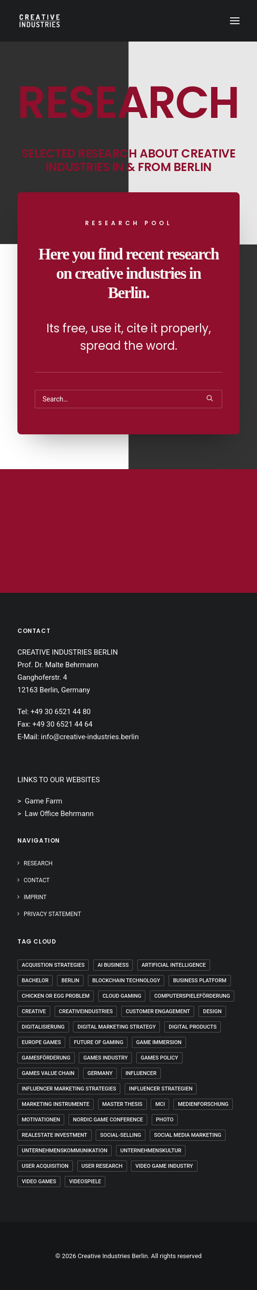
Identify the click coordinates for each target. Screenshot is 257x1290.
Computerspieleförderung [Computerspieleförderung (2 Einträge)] (192, 996)
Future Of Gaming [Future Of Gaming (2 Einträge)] (98, 1042)
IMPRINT (35, 897)
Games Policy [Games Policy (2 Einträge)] (159, 1058)
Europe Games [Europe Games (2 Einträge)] (41, 1042)
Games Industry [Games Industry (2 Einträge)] (105, 1058)
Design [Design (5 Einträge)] (212, 1011)
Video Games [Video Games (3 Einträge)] (39, 1181)
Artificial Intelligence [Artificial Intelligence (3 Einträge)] (174, 965)
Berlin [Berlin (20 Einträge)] (70, 980)
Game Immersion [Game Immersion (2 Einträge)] (159, 1042)
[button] (235, 21)
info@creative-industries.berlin (90, 736)
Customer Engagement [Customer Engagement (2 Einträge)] (158, 1011)
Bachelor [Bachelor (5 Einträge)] (35, 980)
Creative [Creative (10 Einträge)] (34, 1011)
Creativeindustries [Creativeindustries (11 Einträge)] (86, 1011)
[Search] (128, 399)
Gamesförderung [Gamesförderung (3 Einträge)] (46, 1058)
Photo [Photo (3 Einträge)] (164, 1120)
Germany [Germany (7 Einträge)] (100, 1073)
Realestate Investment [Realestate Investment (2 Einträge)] (54, 1135)
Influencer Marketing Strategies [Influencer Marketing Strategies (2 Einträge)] (69, 1089)
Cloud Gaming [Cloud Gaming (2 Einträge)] (121, 996)
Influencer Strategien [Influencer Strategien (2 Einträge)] (160, 1089)
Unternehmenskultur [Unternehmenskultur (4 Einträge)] (150, 1150)
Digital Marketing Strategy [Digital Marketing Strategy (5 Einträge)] (116, 1027)
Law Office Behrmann (59, 813)
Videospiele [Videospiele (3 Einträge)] (85, 1181)
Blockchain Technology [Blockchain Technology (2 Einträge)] (126, 980)
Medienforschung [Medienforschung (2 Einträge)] (203, 1104)
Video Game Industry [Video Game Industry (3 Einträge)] (164, 1166)
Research (38, 863)
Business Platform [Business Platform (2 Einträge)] (200, 980)
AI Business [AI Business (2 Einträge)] (113, 965)
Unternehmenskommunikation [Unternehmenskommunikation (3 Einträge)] (64, 1150)
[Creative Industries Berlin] (39, 21)
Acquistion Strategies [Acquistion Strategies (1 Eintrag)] (53, 965)
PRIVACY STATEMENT (52, 914)
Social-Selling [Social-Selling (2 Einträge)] (120, 1135)
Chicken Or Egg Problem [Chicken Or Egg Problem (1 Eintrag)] (55, 996)
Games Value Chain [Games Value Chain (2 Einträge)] (48, 1073)
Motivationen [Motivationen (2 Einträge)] (41, 1120)
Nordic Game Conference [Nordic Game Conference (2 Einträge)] (108, 1120)
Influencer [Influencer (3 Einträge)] (141, 1073)
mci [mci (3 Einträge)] (160, 1104)
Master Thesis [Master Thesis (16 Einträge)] (122, 1104)
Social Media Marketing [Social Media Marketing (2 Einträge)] (187, 1135)
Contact (37, 880)
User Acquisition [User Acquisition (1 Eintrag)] (45, 1166)
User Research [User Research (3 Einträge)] (102, 1166)
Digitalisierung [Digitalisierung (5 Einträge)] (43, 1027)
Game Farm (43, 801)
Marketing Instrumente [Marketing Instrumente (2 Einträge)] (55, 1104)
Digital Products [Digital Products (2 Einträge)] (192, 1027)
